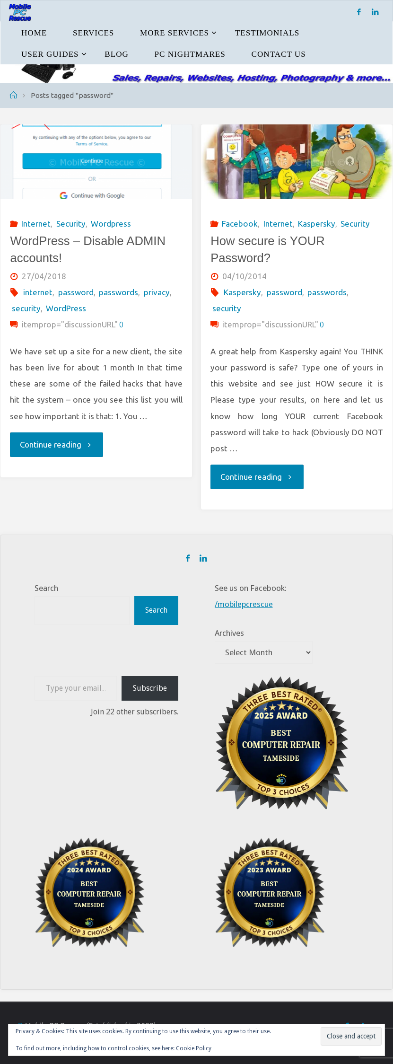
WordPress (66, 308)
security (26, 308)
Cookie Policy (193, 1048)
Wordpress (111, 223)
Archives (229, 632)
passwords (118, 292)
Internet (36, 223)
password (76, 292)
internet (37, 292)
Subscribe (150, 687)
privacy (157, 292)
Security (71, 223)
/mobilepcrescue (244, 604)
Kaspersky (316, 223)
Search (46, 588)
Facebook (240, 223)
